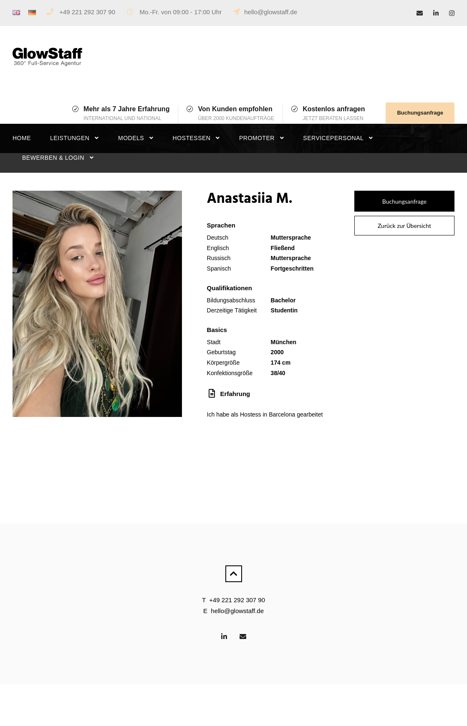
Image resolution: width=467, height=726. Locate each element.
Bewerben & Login (53, 157)
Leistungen (69, 138)
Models (131, 138)
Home (22, 138)
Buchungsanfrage (420, 113)
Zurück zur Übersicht (404, 225)
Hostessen (192, 138)
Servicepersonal (333, 138)
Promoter (257, 138)
